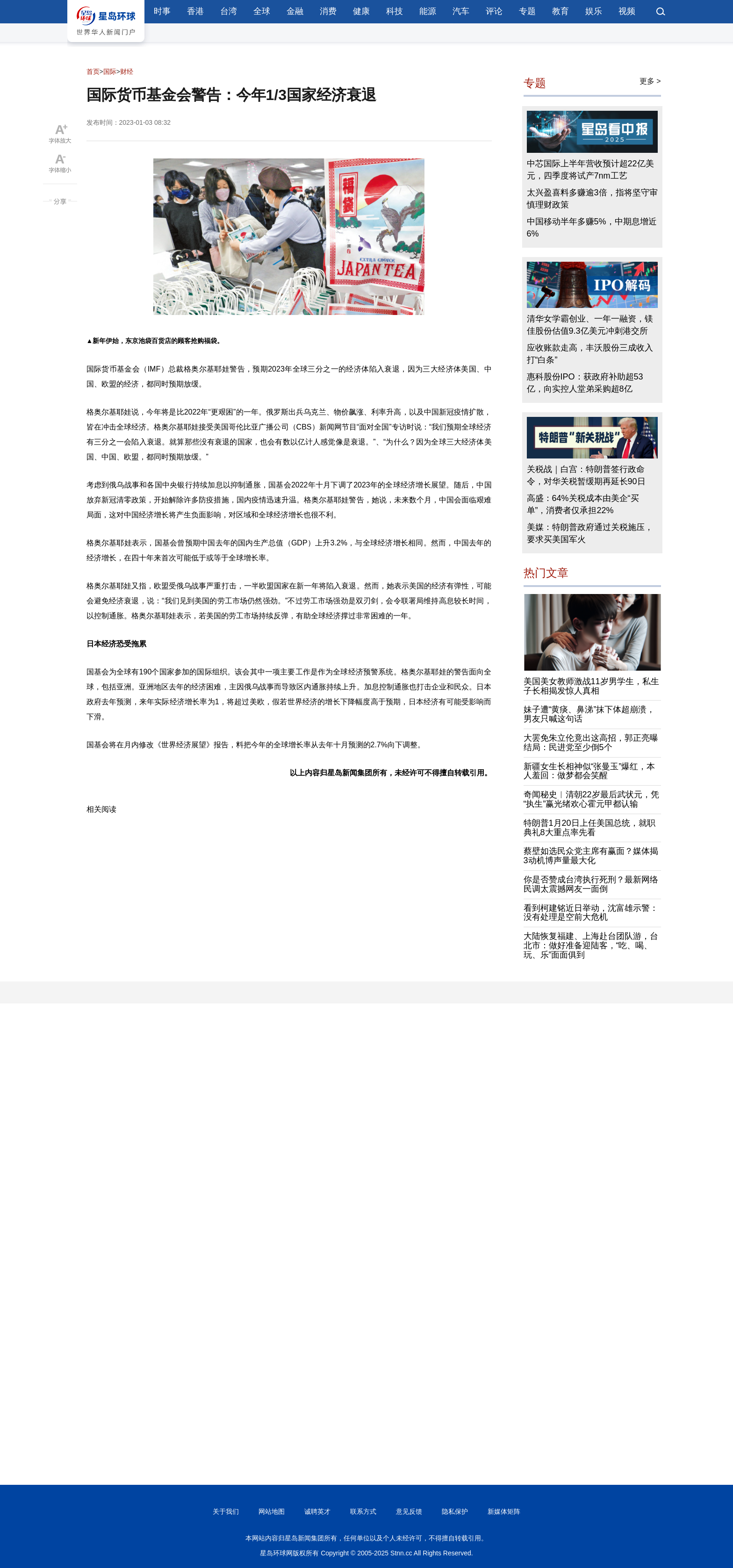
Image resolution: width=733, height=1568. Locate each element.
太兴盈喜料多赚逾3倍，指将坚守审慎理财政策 (592, 198)
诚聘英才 (317, 1511)
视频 (626, 11)
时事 (162, 11)
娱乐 (593, 11)
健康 (361, 11)
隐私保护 (455, 1511)
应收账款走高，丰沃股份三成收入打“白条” (590, 354)
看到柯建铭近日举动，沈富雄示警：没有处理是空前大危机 (591, 912)
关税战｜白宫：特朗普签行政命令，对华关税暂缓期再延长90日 (586, 475)
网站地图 (272, 1511)
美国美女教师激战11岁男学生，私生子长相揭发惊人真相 (591, 686)
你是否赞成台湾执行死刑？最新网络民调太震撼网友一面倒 (591, 884)
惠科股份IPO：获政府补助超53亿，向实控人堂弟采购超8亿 (585, 383)
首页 (93, 71)
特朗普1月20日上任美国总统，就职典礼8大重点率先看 (589, 827)
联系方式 (363, 1511)
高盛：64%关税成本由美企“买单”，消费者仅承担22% (583, 504)
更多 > (650, 81)
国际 (109, 71)
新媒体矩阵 (504, 1511)
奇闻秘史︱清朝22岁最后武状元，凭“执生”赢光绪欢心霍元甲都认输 (591, 799)
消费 (328, 11)
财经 (126, 71)
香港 (195, 11)
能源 (427, 11)
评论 (494, 11)
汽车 (461, 11)
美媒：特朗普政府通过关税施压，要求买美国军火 (590, 533)
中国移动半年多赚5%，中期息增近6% (592, 227)
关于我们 (226, 1511)
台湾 (228, 11)
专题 (527, 11)
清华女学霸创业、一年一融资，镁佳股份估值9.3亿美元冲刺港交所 (590, 325)
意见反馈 (409, 1511)
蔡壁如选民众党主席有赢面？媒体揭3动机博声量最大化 (591, 855)
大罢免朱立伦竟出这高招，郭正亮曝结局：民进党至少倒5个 (591, 742)
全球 (261, 11)
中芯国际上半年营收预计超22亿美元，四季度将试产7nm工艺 (590, 169)
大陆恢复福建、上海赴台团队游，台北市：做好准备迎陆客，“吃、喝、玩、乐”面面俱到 (591, 945)
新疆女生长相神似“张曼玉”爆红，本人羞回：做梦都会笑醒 (589, 771)
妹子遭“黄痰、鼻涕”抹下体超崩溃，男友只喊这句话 (589, 714)
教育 (560, 11)
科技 (394, 11)
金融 (295, 11)
